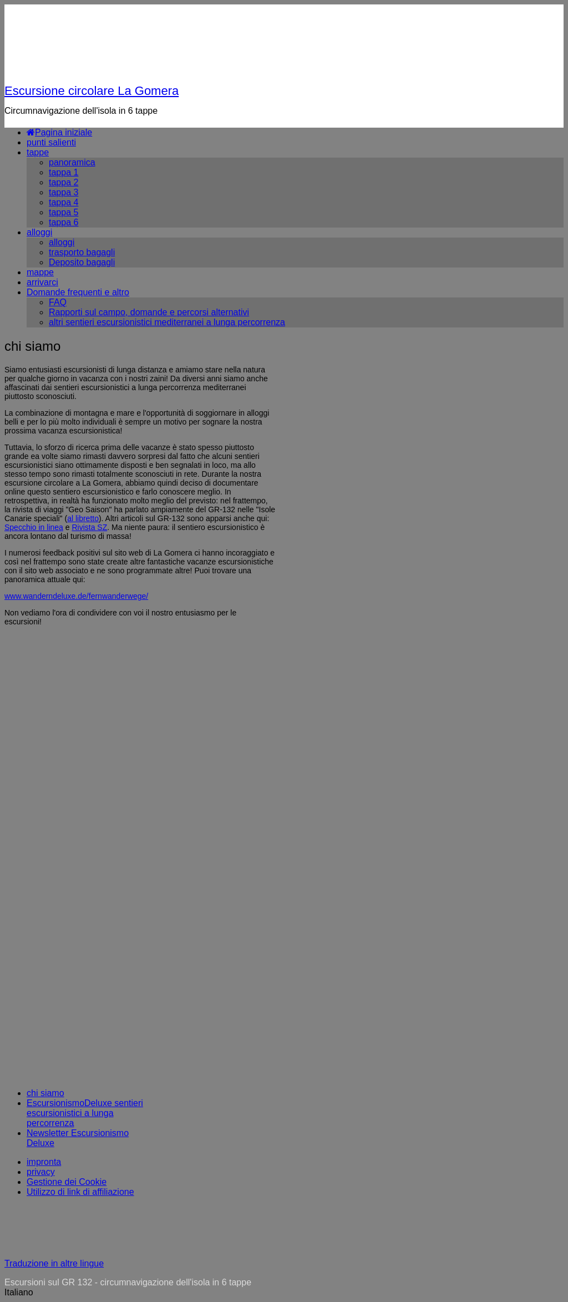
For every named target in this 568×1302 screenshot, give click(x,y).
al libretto (83, 518)
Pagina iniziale (59, 132)
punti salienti (51, 142)
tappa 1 (63, 172)
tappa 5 (63, 212)
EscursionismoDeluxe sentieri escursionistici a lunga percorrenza (85, 1113)
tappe (38, 152)
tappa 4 (63, 202)
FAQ (58, 302)
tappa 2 (63, 182)
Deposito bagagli (82, 262)
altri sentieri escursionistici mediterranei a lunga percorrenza (167, 322)
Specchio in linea (33, 527)
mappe (40, 272)
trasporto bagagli (82, 252)
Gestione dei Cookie (66, 1182)
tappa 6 (63, 222)
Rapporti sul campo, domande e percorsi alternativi (149, 312)
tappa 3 (63, 192)
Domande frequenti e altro (78, 292)
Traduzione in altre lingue (54, 1263)
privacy (41, 1172)
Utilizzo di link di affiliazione (80, 1192)
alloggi (39, 232)
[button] (284, 1293)
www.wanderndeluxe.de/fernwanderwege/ (76, 596)
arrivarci (42, 282)
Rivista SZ (89, 527)
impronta (44, 1162)
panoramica (72, 162)
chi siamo (45, 1093)
